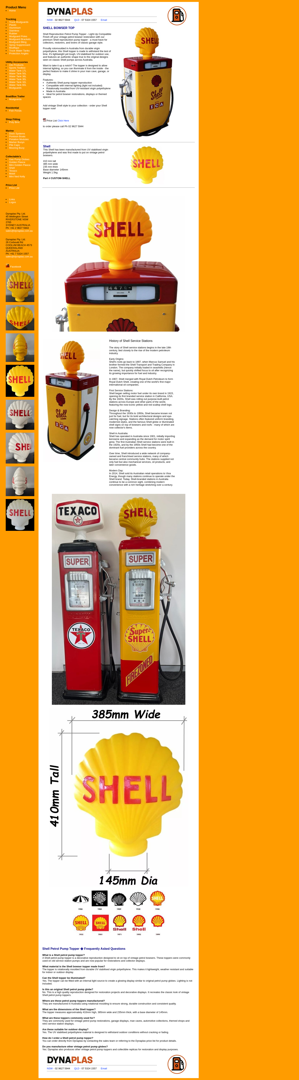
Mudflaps (14, 47)
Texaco (13, 170)
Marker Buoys (16, 142)
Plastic (12, 24)
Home (12, 10)
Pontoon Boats (17, 136)
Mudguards (15, 87)
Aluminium (15, 27)
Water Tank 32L (17, 82)
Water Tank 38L (17, 76)
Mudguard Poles (18, 36)
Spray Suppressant (19, 44)
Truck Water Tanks (19, 50)
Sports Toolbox (17, 67)
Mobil (12, 173)
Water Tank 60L (17, 85)
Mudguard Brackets (20, 39)
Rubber (13, 33)
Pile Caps (14, 145)
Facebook (13, 266)
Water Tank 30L (17, 79)
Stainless (14, 30)
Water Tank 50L (17, 73)
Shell (12, 167)
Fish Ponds (15, 110)
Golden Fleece (17, 162)
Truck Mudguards (18, 22)
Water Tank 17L (17, 70)
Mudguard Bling (18, 42)
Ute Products (16, 64)
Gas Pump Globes (19, 159)
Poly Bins (14, 122)
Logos (12, 202)
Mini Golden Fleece (20, 165)
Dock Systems (17, 133)
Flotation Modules (19, 139)
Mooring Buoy (16, 147)
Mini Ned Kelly (17, 176)
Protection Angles (18, 53)
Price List (14, 187)
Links (12, 199)
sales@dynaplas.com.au (19, 230)
